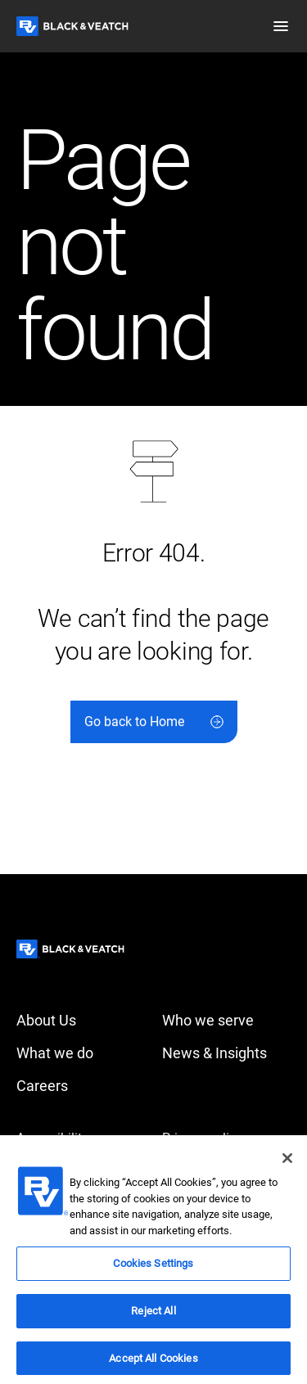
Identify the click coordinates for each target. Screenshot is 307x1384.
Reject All (153, 1317)
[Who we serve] (226, 1020)
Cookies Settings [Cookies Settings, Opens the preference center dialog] (153, 1270)
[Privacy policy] (226, 1138)
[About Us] (81, 1020)
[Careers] (81, 1086)
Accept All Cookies (153, 1364)
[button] (281, 26)
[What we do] (81, 1053)
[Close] (287, 1165)
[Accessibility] (81, 1138)
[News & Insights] (226, 1053)
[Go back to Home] (153, 722)
